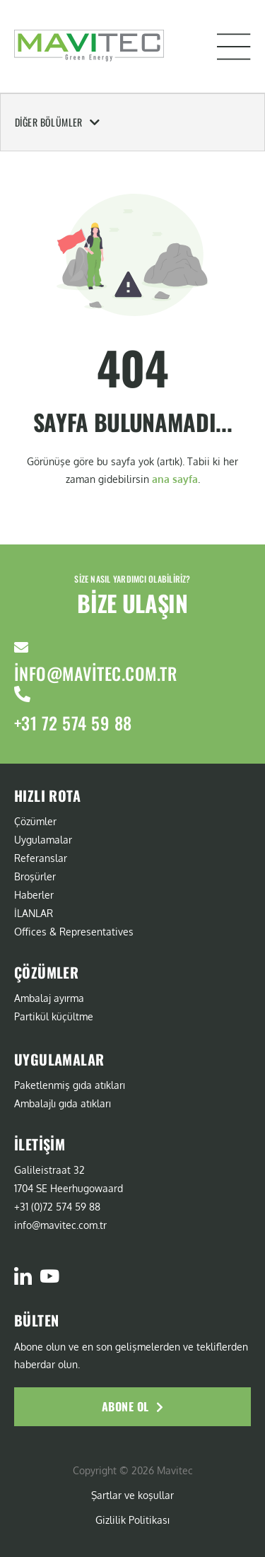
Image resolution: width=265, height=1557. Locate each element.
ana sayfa (175, 479)
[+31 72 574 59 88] (22, 694)
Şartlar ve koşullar (132, 1495)
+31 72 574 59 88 (73, 722)
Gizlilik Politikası (132, 1520)
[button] (234, 47)
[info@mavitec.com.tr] (21, 648)
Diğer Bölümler (57, 122)
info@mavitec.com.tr (95, 673)
